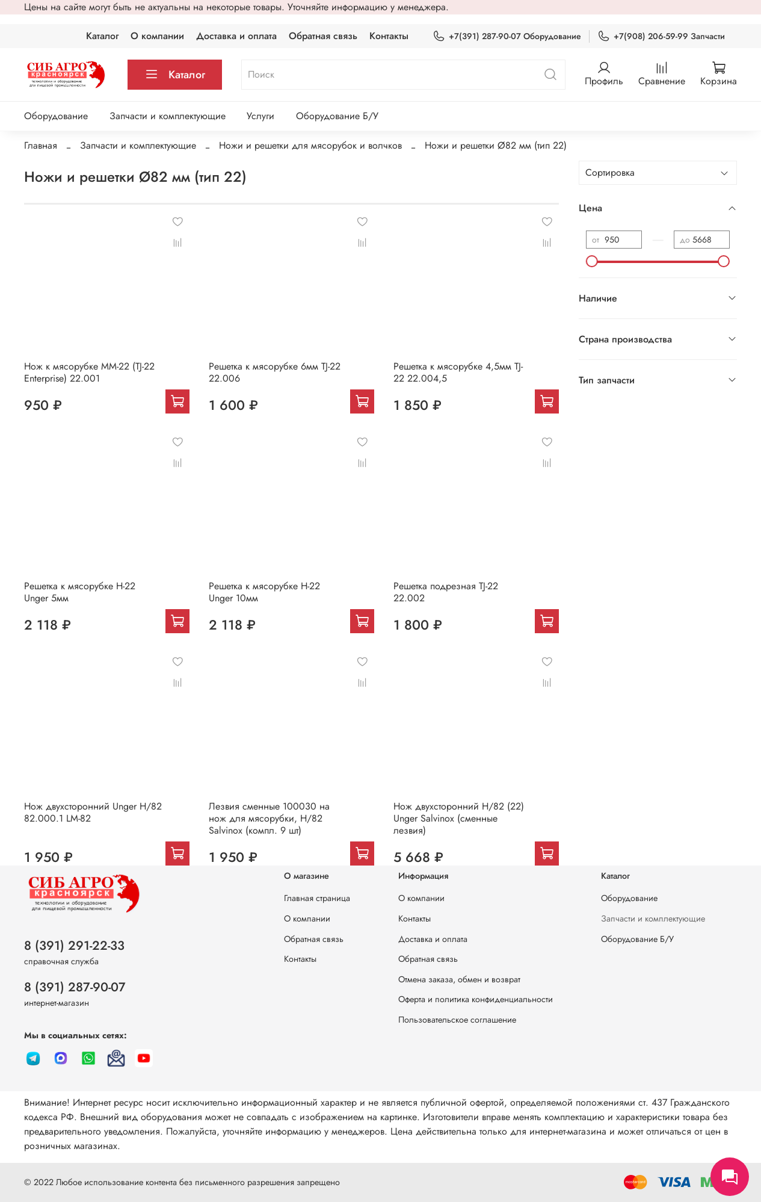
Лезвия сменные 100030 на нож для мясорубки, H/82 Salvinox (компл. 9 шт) (269, 818)
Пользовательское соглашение (457, 1020)
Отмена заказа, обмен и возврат (459, 979)
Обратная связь (323, 36)
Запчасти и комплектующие (167, 116)
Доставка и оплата (236, 36)
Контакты (388, 36)
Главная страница (317, 898)
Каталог (102, 36)
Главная (40, 145)
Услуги (260, 116)
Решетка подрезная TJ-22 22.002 (445, 592)
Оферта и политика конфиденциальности (475, 999)
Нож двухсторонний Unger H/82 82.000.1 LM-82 (93, 812)
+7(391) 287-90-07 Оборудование (507, 36)
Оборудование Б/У (337, 116)
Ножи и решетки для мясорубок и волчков (310, 145)
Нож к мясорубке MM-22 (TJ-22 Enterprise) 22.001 (89, 372)
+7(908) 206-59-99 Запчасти (661, 36)
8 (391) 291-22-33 (74, 946)
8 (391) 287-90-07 (75, 987)
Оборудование (56, 116)
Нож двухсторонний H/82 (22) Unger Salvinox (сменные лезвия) (458, 818)
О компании (157, 36)
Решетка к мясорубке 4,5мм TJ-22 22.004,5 (458, 372)
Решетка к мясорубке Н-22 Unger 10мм (264, 592)
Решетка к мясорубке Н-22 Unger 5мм (79, 592)
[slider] (592, 261)
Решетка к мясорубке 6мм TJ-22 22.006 (274, 372)
